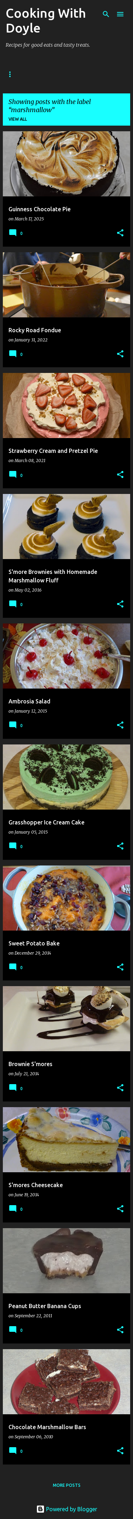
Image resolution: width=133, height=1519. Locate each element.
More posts (67, 1485)
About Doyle (50, 74)
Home (12, 74)
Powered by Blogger (66, 1509)
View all (18, 119)
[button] (120, 233)
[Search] (106, 14)
